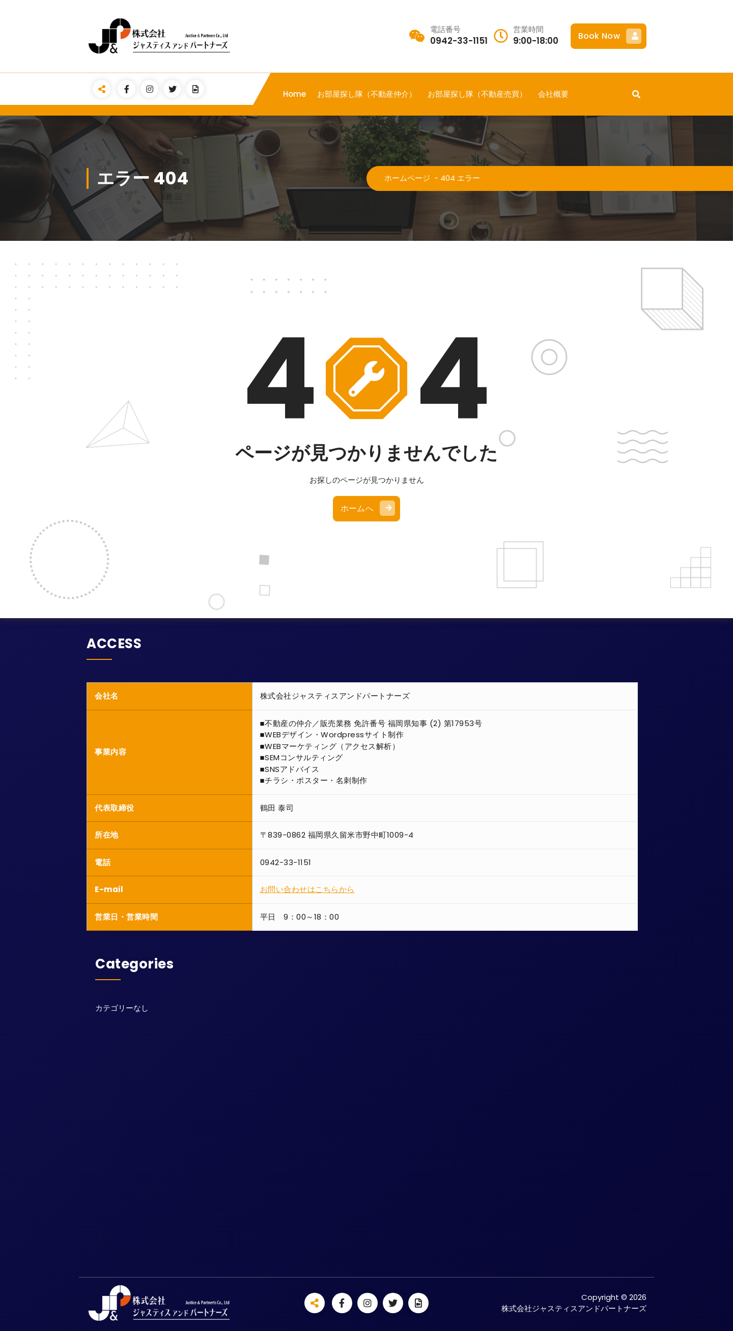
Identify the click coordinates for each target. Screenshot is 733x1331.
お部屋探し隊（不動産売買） (477, 94)
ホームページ (407, 178)
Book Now (609, 36)
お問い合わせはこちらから (307, 889)
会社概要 (553, 94)
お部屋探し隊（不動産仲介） (366, 94)
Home (294, 94)
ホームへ (368, 508)
